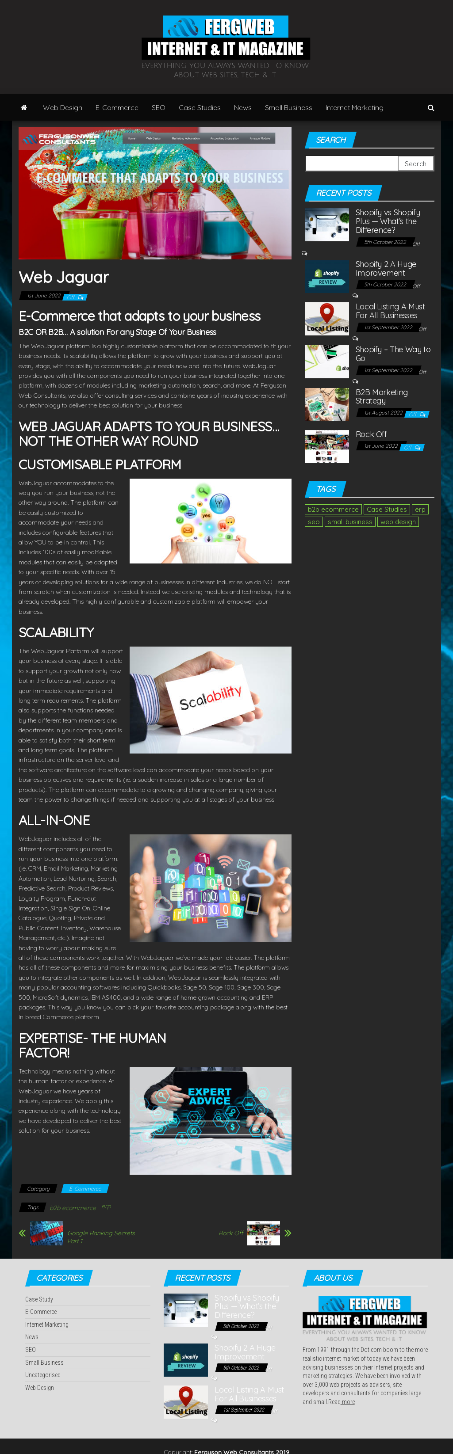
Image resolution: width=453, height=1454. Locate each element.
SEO (158, 107)
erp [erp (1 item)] (420, 509)
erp (106, 1206)
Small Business (288, 107)
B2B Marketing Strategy (382, 396)
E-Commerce (117, 107)
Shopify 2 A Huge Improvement (386, 268)
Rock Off (231, 1233)
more (348, 1401)
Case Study (39, 1299)
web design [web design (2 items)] (398, 522)
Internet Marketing (355, 107)
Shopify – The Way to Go (393, 353)
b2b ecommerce (73, 1208)
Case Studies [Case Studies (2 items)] (387, 509)
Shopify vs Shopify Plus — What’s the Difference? (388, 221)
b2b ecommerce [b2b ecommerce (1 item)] (333, 509)
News (243, 107)
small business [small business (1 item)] (350, 522)
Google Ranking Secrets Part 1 (101, 1237)
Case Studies (200, 107)
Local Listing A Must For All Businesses (390, 310)
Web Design (62, 107)
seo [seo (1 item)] (314, 522)
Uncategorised (43, 1374)
